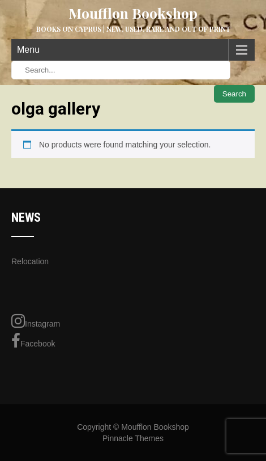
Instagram (35, 321)
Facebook (33, 341)
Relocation (30, 261)
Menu (28, 49)
